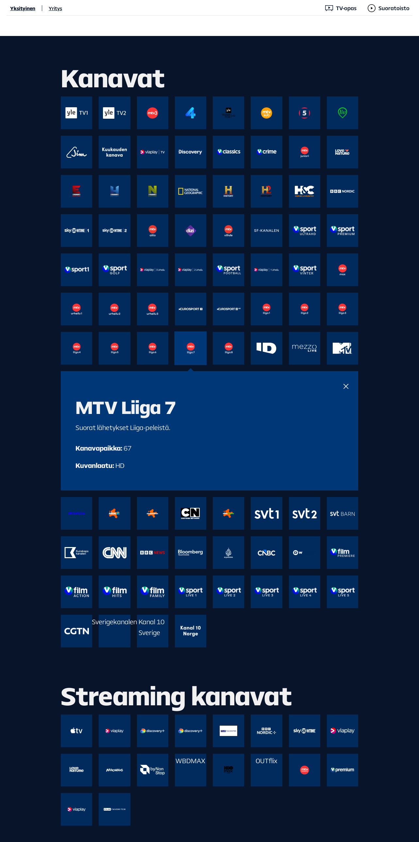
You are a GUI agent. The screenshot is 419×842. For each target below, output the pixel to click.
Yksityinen (22, 8)
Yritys (55, 8)
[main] (209, 439)
